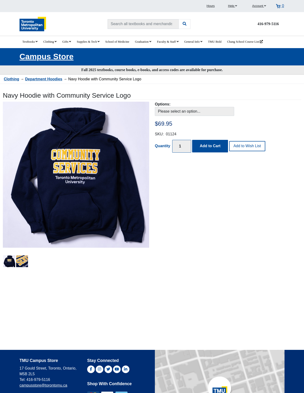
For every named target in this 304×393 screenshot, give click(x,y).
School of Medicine (117, 41)
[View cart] (280, 6)
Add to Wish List (247, 146)
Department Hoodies (43, 79)
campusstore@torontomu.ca (43, 385)
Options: (163, 104)
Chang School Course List (245, 41)
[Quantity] (181, 146)
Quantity (162, 146)
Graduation (143, 41)
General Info (193, 41)
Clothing (50, 41)
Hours (211, 6)
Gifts (66, 41)
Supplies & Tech (88, 41)
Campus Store (46, 56)
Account (259, 6)
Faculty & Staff (168, 41)
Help (232, 6)
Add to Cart (210, 146)
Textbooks (30, 41)
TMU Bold (215, 41)
